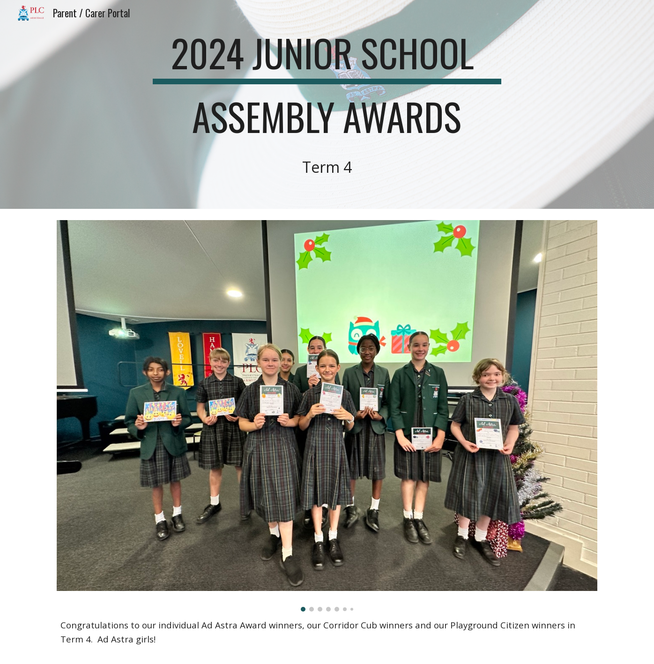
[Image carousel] (327, 416)
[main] (327, 104)
